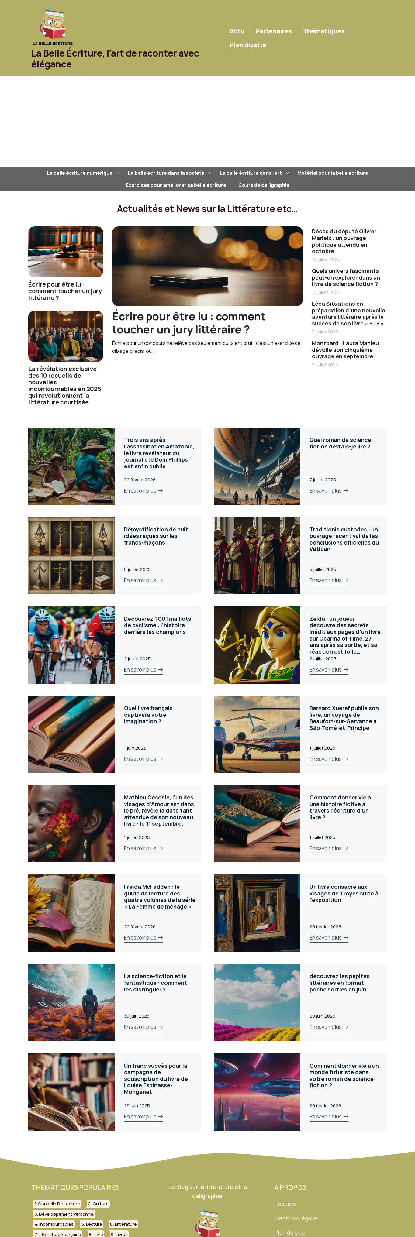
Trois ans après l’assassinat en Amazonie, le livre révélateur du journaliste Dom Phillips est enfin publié (159, 452)
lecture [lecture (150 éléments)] (94, 1224)
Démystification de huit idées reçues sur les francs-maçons (156, 536)
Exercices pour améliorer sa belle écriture (176, 185)
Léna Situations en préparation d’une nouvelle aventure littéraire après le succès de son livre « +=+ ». (349, 313)
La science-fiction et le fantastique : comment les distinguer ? (155, 982)
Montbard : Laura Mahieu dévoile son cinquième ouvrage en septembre (345, 349)
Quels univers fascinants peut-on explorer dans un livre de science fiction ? (346, 277)
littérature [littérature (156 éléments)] (126, 1224)
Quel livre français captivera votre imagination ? (148, 714)
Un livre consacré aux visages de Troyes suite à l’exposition (344, 893)
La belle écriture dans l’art (255, 173)
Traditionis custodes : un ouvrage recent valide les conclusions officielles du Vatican (344, 539)
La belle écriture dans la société (171, 173)
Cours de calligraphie (263, 185)
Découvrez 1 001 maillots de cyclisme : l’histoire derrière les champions (157, 625)
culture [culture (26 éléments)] (101, 1204)
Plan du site (248, 45)
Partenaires (273, 31)
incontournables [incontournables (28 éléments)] (56, 1224)
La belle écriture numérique (84, 173)
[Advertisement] (207, 121)
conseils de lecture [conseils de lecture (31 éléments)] (59, 1204)
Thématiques (324, 31)
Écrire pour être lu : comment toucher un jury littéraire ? (65, 291)
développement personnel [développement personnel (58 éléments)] (66, 1214)
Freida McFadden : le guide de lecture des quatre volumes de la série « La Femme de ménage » (159, 896)
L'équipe (285, 1204)
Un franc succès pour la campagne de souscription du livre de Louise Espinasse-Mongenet (156, 1078)
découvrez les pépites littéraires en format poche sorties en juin (340, 982)
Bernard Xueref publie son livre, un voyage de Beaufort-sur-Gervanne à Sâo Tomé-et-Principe (344, 717)
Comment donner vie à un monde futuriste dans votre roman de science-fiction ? (344, 1075)
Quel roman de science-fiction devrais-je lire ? (341, 443)
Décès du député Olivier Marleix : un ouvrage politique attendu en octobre (344, 241)
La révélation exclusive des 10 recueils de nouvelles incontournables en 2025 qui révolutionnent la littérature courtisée (64, 385)
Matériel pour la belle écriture (332, 173)
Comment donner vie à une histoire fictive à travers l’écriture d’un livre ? (340, 807)
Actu (237, 31)
